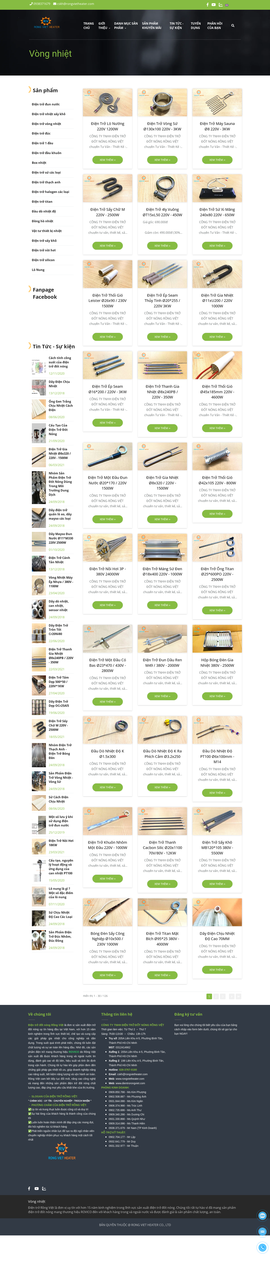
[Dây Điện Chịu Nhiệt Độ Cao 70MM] (217, 936)
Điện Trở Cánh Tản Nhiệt (59, 560)
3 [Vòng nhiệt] (223, 996)
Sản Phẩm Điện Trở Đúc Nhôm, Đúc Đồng (60, 936)
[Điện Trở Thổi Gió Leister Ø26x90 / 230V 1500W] (108, 301)
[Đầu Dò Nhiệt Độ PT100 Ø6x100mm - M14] (217, 756)
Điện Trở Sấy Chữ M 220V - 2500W (58, 725)
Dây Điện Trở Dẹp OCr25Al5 (59, 703)
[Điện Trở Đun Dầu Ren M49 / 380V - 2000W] (162, 662)
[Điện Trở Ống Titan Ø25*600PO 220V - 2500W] (217, 574)
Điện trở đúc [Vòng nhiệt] (41, 133)
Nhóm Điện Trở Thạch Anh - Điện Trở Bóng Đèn (60, 751)
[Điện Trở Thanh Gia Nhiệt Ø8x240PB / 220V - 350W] (162, 392)
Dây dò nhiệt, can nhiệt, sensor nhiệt (59, 605)
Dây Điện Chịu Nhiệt (59, 384)
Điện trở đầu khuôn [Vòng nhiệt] (47, 153)
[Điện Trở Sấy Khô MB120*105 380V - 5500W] (217, 848)
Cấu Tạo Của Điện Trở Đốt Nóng (58, 429)
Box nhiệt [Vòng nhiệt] (39, 163)
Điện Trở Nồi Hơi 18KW (61, 843)
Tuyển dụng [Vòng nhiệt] (196, 25)
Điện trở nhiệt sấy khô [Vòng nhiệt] (48, 114)
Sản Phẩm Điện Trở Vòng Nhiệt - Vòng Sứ (61, 777)
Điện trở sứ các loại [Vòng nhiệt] (46, 172)
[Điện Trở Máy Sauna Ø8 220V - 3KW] (217, 126)
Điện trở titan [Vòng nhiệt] (42, 202)
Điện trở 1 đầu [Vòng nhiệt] (42, 143)
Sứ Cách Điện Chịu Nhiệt (58, 799)
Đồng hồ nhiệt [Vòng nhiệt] (42, 221)
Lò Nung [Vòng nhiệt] (38, 270)
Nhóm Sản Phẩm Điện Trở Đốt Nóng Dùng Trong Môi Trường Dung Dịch (60, 484)
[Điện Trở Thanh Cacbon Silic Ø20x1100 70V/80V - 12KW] (162, 848)
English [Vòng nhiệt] (233, 4)
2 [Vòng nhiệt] (216, 996)
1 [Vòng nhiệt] (209, 996)
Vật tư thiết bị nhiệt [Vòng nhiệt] (47, 231)
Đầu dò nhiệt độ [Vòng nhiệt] (44, 211)
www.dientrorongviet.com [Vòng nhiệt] (130, 1083)
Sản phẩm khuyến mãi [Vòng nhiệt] (151, 25)
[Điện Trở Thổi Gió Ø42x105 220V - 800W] (217, 480)
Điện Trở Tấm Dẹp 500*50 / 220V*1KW (59, 681)
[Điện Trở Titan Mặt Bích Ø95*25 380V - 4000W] (162, 939)
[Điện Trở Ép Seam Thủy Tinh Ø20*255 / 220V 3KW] (162, 301)
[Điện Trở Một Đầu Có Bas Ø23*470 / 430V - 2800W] (108, 665)
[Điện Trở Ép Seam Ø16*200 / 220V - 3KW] (108, 389)
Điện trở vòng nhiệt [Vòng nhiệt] (46, 124)
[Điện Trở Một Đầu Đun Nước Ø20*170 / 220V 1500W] (108, 483)
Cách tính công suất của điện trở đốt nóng (60, 362)
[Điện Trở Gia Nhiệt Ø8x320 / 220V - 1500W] (162, 483)
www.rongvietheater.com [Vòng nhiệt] (130, 1078)
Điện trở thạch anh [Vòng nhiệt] (46, 182)
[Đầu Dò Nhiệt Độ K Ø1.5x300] (108, 753)
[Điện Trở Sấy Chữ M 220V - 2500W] (108, 212)
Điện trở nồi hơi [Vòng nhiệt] (44, 250)
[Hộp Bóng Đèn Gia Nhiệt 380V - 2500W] (217, 662)
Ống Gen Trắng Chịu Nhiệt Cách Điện (61, 405)
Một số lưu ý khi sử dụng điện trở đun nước (61, 821)
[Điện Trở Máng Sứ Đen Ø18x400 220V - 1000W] (162, 571)
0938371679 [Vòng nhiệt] (40, 4)
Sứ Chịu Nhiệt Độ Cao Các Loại (60, 914)
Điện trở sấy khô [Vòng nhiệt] (44, 241)
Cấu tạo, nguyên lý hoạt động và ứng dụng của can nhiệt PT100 (61, 866)
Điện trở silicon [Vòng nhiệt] (43, 260)
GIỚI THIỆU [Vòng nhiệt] (104, 25)
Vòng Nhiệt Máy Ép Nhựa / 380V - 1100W (61, 581)
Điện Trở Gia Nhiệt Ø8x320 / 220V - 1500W (60, 453)
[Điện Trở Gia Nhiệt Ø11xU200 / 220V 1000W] (217, 301)
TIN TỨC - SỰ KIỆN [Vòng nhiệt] (176, 25)
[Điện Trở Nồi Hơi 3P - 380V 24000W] (108, 571)
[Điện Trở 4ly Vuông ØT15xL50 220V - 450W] (162, 212)
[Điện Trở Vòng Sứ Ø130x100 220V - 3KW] (162, 126)
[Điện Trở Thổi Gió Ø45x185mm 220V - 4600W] (217, 392)
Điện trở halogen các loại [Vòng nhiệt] (50, 192)
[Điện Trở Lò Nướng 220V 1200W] (108, 126)
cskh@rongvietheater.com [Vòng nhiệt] (73, 4)
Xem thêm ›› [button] (108, 160)
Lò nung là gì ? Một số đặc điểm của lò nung (61, 893)
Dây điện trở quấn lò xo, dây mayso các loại (60, 514)
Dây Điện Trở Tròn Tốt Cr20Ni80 (58, 629)
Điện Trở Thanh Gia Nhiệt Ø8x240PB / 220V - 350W (61, 655)
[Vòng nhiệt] (29, 1188)
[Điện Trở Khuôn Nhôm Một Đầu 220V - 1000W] (108, 845)
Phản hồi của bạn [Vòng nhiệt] (214, 25)
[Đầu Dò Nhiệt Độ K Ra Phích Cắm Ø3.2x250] (162, 753)
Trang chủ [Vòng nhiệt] (88, 25)
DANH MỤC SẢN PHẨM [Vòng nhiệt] (126, 25)
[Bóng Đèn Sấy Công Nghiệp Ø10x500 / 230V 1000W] (108, 939)
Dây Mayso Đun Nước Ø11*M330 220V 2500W (61, 538)
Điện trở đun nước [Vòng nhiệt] (46, 104)
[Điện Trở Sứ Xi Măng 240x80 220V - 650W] (217, 212)
